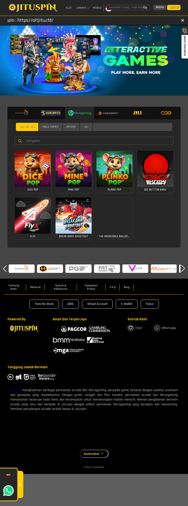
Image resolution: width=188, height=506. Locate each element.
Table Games (50, 127)
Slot (69, 8)
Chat (135, 328)
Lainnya (82, 8)
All (86, 127)
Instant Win (27, 127)
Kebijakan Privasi (91, 287)
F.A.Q (113, 287)
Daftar (173, 7)
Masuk (160, 7)
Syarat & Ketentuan (61, 287)
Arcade (71, 127)
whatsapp (165, 328)
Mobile (97, 8)
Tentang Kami (13, 287)
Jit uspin (14, 390)
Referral (35, 287)
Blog (127, 287)
